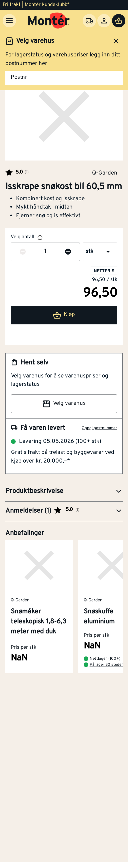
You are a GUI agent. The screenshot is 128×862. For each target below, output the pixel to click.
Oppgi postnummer (99, 428)
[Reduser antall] (22, 252)
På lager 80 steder (106, 664)
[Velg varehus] (89, 20)
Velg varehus (64, 404)
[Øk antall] (68, 252)
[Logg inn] (104, 20)
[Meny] (9, 20)
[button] (100, 252)
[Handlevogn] (118, 20)
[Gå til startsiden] (49, 20)
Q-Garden (104, 173)
